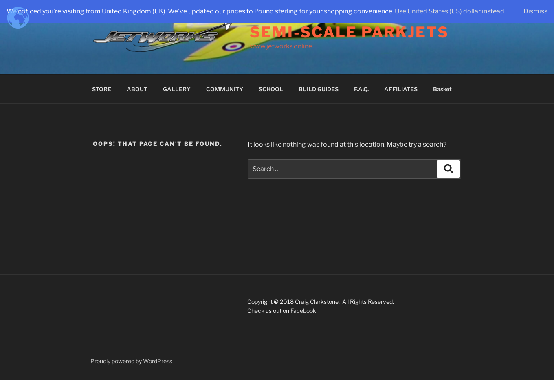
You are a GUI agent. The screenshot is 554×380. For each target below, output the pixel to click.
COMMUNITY (224, 89)
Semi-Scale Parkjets (349, 32)
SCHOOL (271, 89)
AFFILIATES (401, 89)
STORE (101, 89)
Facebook (303, 310)
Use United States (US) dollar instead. (450, 11)
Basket (442, 89)
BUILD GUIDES (319, 89)
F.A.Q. (361, 89)
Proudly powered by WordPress (131, 361)
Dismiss (535, 11)
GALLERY (177, 89)
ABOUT (137, 89)
